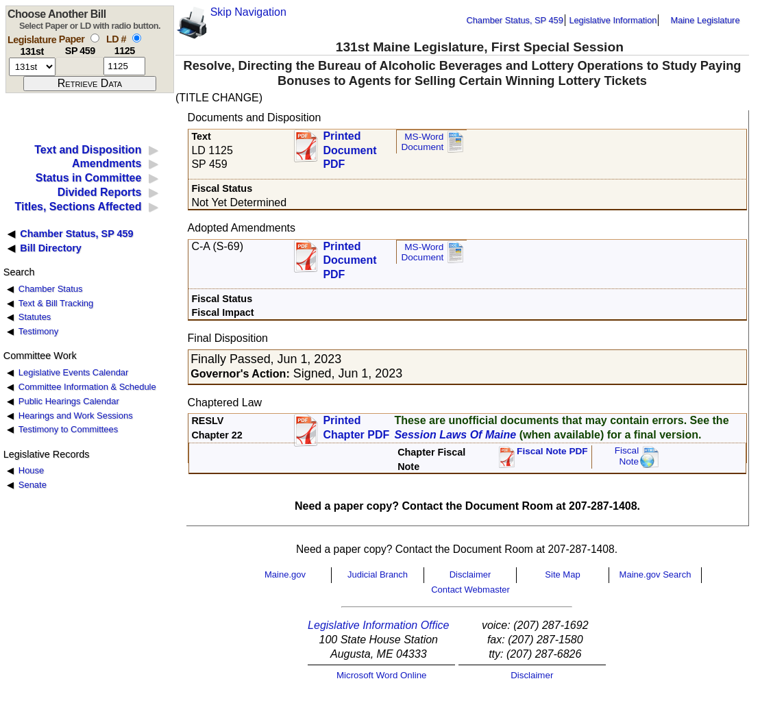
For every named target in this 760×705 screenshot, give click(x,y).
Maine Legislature (704, 20)
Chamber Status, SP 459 (515, 20)
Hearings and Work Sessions (76, 415)
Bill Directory (51, 248)
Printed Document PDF (349, 146)
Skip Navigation (248, 12)
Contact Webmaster (470, 589)
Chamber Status (51, 289)
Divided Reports (100, 192)
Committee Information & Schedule (87, 387)
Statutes (35, 317)
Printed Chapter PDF (356, 428)
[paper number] (79, 66)
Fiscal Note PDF (552, 451)
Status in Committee (89, 178)
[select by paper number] (94, 38)
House (31, 470)
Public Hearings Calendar (69, 401)
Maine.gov (285, 574)
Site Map (562, 574)
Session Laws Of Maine (455, 435)
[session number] (32, 67)
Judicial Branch (377, 574)
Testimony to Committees (68, 429)
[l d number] (124, 66)
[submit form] (89, 83)
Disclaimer (470, 574)
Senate (33, 485)
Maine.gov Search (655, 574)
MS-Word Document (422, 142)
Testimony (38, 331)
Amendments (106, 163)
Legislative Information (613, 20)
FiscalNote (627, 456)
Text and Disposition (87, 150)
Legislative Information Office (378, 625)
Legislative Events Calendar (74, 372)
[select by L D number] (136, 38)
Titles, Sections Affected (77, 206)
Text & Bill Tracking (56, 303)
